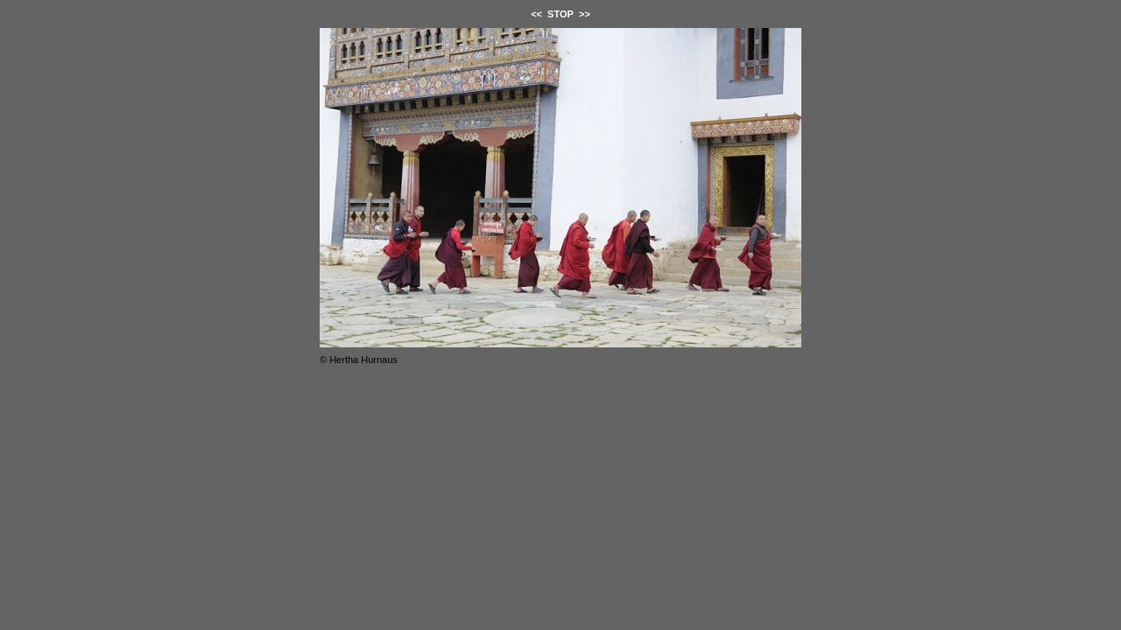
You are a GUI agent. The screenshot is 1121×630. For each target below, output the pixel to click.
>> (584, 14)
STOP (560, 14)
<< (536, 14)
